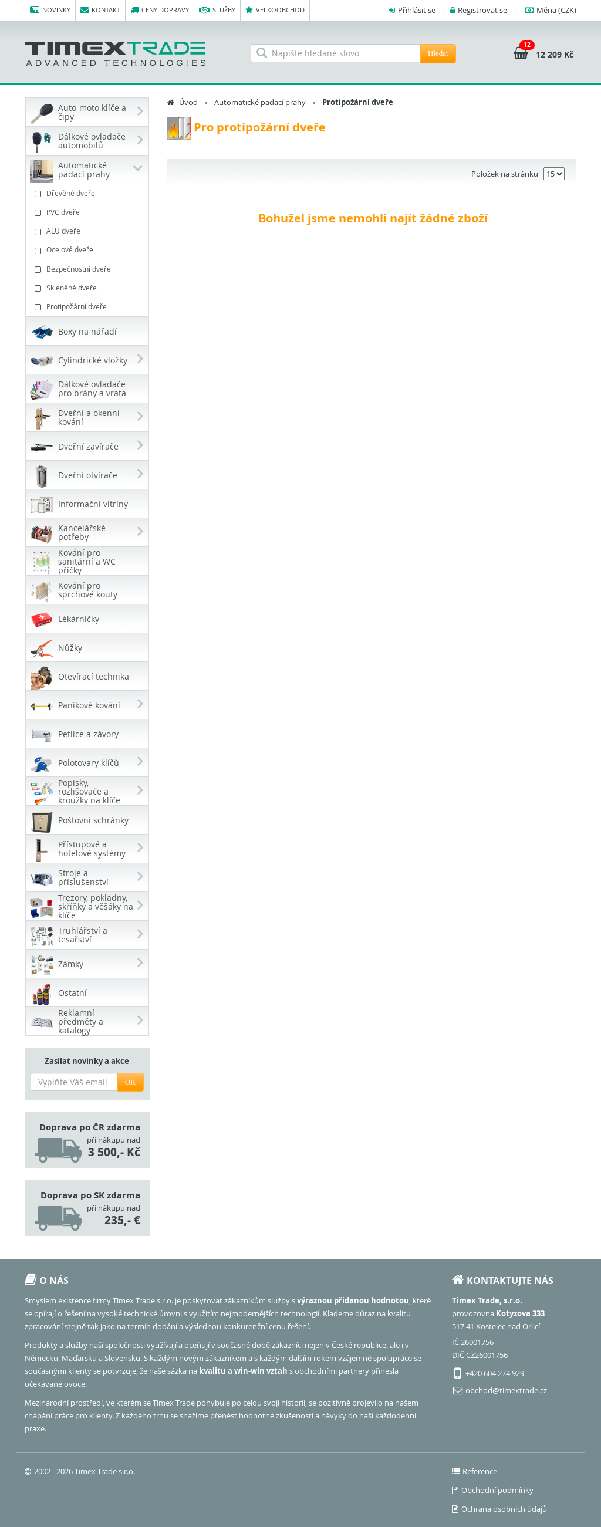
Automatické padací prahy (260, 102)
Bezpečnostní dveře (89, 269)
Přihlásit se (416, 10)
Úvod (188, 102)
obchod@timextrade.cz (506, 1390)
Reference (474, 1471)
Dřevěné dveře (89, 193)
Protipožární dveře (89, 307)
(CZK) (556, 10)
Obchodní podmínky (493, 1490)
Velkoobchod (275, 10)
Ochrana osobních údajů (499, 1509)
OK (130, 1081)
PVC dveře (89, 212)
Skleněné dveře (89, 288)
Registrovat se (482, 10)
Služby (217, 10)
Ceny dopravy (159, 10)
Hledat (438, 53)
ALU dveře (89, 231)
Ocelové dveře (89, 250)
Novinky (50, 10)
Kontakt (100, 10)
